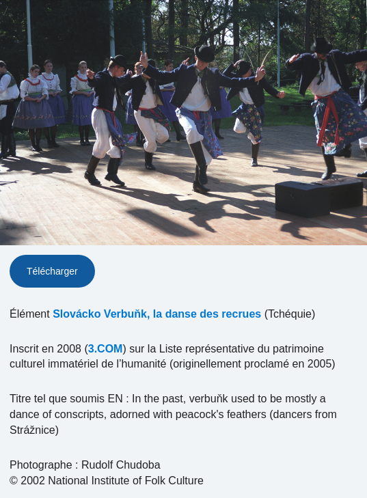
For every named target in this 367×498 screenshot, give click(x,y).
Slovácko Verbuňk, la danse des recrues (157, 314)
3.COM (105, 349)
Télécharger (52, 271)
